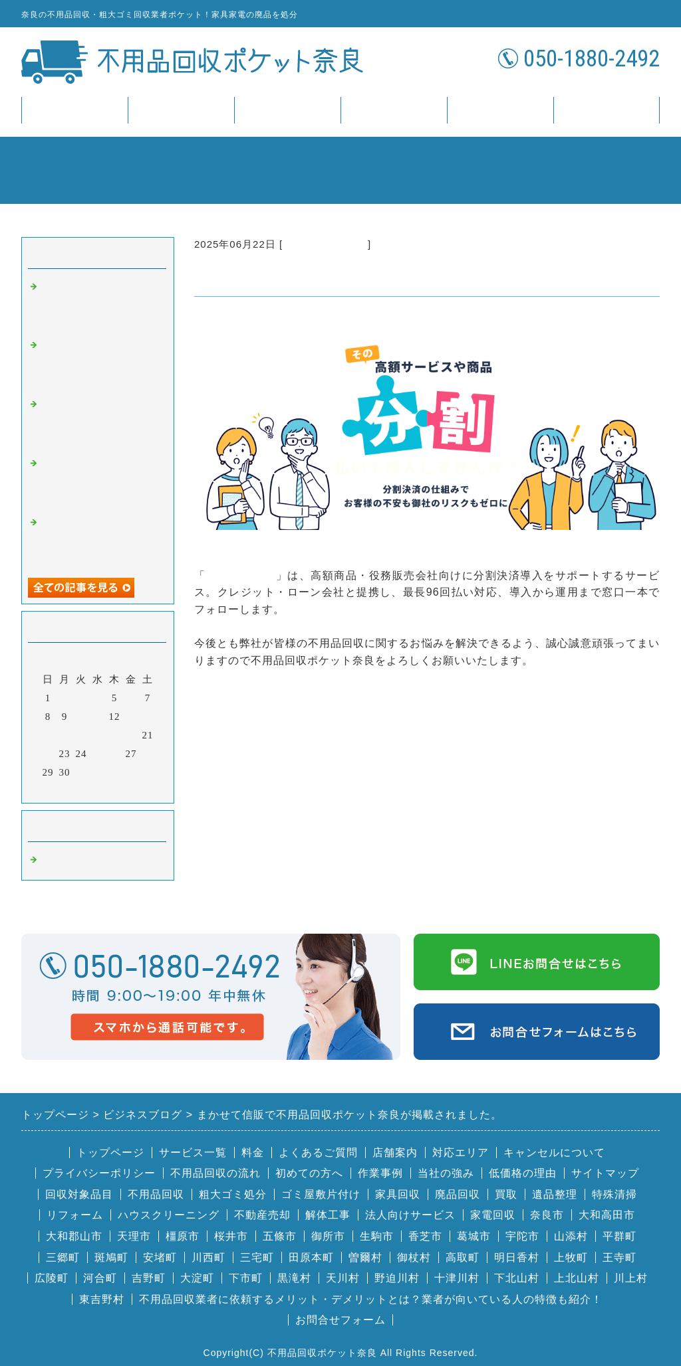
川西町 (208, 1257)
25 (98, 753)
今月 (97, 789)
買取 (506, 1194)
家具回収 (397, 1194)
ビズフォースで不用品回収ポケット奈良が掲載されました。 (99, 481)
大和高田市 (607, 1215)
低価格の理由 (523, 1173)
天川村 (343, 1278)
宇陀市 (522, 1236)
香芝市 (425, 1236)
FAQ (394, 110)
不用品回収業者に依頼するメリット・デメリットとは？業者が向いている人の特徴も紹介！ (371, 1299)
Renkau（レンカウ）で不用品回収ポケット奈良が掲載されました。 (101, 363)
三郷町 (63, 1257)
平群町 (619, 1236)
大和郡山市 (74, 1236)
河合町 (100, 1278)
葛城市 (474, 1236)
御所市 (328, 1236)
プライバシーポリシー (99, 1173)
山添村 (571, 1236)
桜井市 (231, 1236)
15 (48, 735)
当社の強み (446, 1173)
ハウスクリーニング (168, 1215)
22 (48, 753)
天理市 (134, 1236)
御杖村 (414, 1257)
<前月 (70, 789)
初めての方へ (309, 1173)
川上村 (631, 1278)
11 (97, 716)
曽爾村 (365, 1257)
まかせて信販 (241, 575)
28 (148, 753)
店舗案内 (500, 110)
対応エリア (460, 1152)
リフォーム (75, 1215)
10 (81, 716)
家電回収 (492, 1215)
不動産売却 (262, 1215)
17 (81, 735)
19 (114, 735)
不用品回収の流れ (215, 1173)
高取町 (462, 1257)
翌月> (125, 789)
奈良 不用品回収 (325, 244)
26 (114, 753)
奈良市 (547, 1215)
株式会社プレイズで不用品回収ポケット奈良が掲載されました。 (99, 540)
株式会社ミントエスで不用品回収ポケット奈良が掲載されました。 (99, 304)
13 (131, 716)
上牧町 (571, 1257)
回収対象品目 (79, 1194)
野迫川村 (397, 1278)
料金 (287, 110)
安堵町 (160, 1257)
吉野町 (149, 1278)
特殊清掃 (614, 1194)
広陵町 (51, 1278)
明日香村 (516, 1257)
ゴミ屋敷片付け (320, 1194)
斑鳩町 (111, 1257)
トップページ (74, 110)
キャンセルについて (554, 1152)
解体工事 (327, 1215)
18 (98, 735)
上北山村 (576, 1278)
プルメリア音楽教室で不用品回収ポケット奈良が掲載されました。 (99, 422)
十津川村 (456, 1278)
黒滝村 (294, 1278)
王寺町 (619, 1257)
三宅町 (257, 1257)
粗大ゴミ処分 (233, 1194)
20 (131, 735)
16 (64, 735)
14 (148, 716)
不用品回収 (156, 1194)
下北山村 (516, 1278)
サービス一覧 (181, 110)
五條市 (280, 1236)
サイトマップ (605, 1173)
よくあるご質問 (318, 1152)
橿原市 (183, 1236)
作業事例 (380, 1173)
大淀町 (197, 1278)
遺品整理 (554, 1194)
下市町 (246, 1278)
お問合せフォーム (340, 1319)
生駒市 (377, 1236)
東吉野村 (101, 1299)
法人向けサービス (410, 1215)
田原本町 (311, 1257)
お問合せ (606, 110)
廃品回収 (457, 1194)
